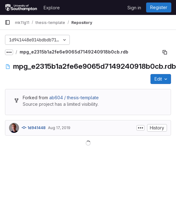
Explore (52, 7)
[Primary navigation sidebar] (7, 22)
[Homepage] (21, 7)
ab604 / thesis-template (74, 97)
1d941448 (33, 127)
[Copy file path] (165, 52)
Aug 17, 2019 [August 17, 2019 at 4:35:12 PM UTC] (59, 127)
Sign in (134, 7)
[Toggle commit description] (140, 128)
